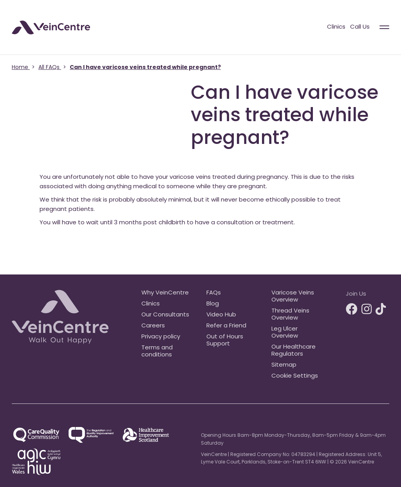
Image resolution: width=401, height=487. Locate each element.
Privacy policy (160, 337)
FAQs (213, 293)
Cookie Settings (294, 376)
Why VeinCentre (165, 293)
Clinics (336, 27)
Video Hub (221, 315)
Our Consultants (165, 315)
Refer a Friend (226, 326)
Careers (153, 326)
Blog (212, 304)
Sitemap (283, 365)
